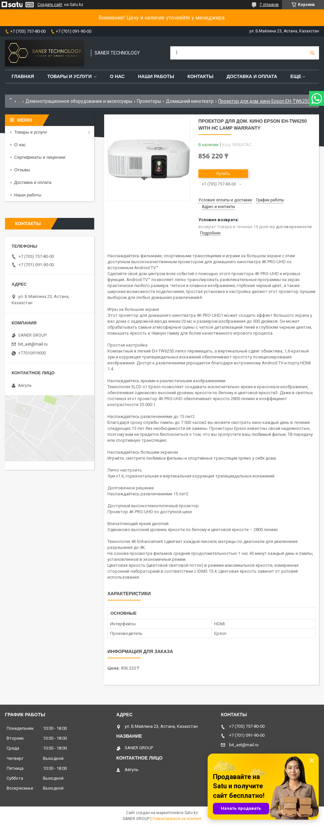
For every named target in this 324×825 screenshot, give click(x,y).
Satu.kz (191, 812)
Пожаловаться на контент (176, 818)
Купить (223, 173)
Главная (23, 76)
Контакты (200, 76)
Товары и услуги (69, 76)
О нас (117, 76)
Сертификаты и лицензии (39, 157)
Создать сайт (49, 4)
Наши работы (156, 76)
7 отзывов (269, 4)
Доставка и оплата (251, 76)
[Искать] (312, 53)
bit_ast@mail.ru (33, 344)
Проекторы (149, 101)
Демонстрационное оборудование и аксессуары (78, 101)
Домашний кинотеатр (190, 101)
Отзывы (22, 169)
